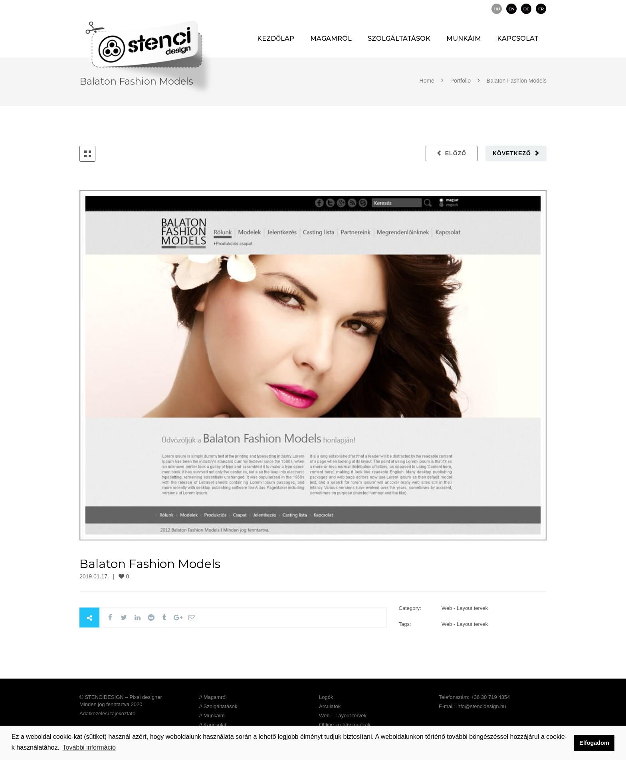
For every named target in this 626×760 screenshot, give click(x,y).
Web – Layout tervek (342, 715)
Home (428, 80)
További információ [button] (89, 747)
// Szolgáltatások (218, 706)
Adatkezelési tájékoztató (107, 713)
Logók (326, 697)
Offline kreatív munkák (344, 725)
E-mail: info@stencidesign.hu (472, 706)
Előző (455, 153)
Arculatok (330, 706)
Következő (512, 153)
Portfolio (460, 80)
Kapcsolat (518, 38)
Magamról (331, 38)
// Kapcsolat (212, 725)
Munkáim (463, 38)
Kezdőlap (275, 38)
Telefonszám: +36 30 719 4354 (474, 697)
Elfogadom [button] (594, 743)
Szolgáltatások (399, 38)
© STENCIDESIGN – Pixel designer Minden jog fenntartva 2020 (120, 700)
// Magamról (213, 697)
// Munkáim (212, 715)
